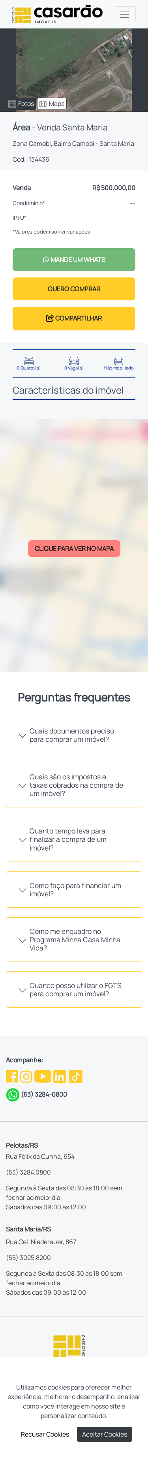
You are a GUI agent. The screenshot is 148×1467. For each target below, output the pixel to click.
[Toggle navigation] (125, 14)
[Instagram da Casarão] (26, 1075)
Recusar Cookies (45, 1434)
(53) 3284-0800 (44, 1094)
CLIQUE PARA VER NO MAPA (74, 548)
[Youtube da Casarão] (43, 1075)
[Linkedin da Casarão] (60, 1075)
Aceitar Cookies (104, 1434)
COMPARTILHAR (74, 318)
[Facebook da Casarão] (12, 1075)
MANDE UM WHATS (74, 259)
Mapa (52, 103)
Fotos (21, 103)
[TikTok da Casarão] (76, 1075)
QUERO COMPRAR (74, 289)
